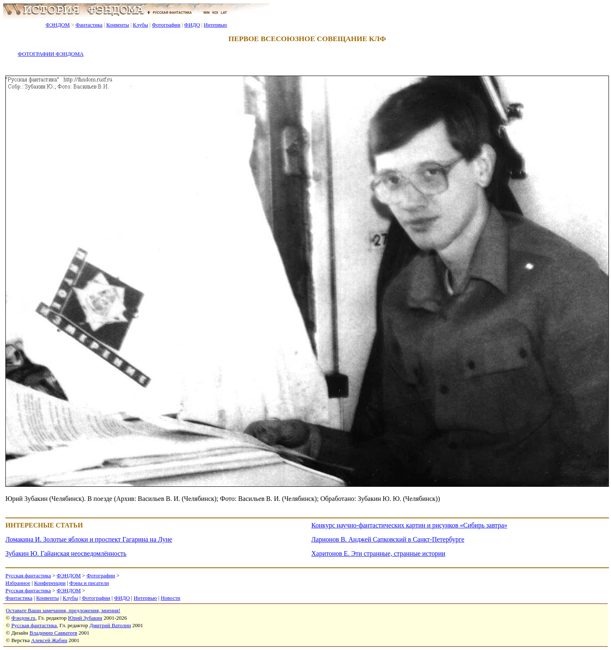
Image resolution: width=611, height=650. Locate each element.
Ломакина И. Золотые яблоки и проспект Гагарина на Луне (88, 539)
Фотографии (166, 25)
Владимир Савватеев (53, 633)
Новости (170, 598)
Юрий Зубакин (85, 618)
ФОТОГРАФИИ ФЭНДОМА (51, 54)
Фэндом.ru (23, 618)
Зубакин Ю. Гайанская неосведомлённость (65, 553)
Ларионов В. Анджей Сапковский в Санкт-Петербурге (387, 539)
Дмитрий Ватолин (110, 625)
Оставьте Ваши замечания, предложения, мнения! (63, 610)
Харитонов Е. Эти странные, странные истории (378, 553)
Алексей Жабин (49, 640)
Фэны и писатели (89, 583)
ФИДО (192, 25)
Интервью (215, 25)
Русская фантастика (28, 575)
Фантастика (89, 25)
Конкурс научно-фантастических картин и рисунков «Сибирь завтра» (409, 525)
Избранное (17, 583)
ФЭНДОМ (58, 25)
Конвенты (117, 25)
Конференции (50, 583)
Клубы (140, 25)
